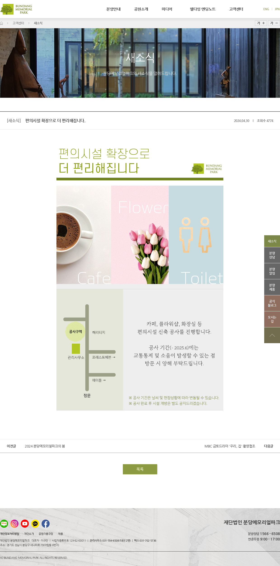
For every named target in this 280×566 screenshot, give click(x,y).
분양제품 (272, 287)
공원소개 (141, 9)
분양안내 (113, 9)
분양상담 (272, 255)
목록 (139, 469)
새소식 (272, 241)
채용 (60, 533)
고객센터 (236, 9)
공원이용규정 (46, 533)
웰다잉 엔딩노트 (203, 9)
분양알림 (272, 271)
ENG (266, 9)
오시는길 (272, 319)
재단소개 (29, 533)
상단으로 (272, 335)
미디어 (169, 9)
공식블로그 (272, 303)
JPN (277, 9)
